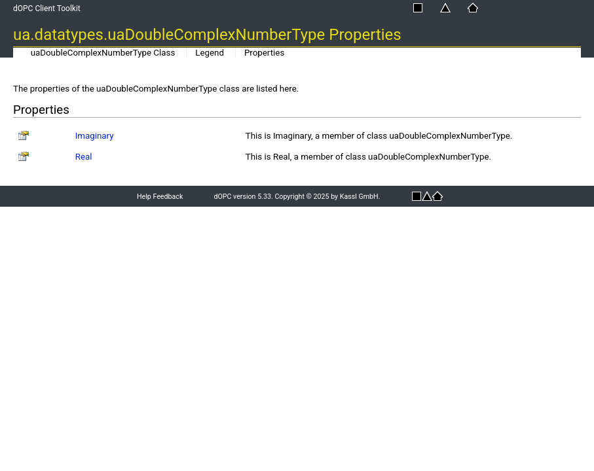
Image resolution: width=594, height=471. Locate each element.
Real (83, 157)
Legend (209, 53)
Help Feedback (160, 196)
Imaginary (94, 136)
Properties (264, 53)
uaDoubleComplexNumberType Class (103, 53)
